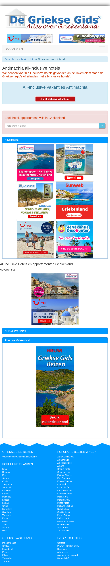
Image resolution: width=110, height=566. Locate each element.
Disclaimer (62, 549)
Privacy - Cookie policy (68, 546)
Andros (5, 527)
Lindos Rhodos (64, 493)
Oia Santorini (63, 512)
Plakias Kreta (63, 518)
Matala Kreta (63, 500)
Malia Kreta (62, 496)
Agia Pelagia (63, 460)
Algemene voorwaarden (68, 555)
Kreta (4, 469)
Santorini (6, 487)
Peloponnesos (9, 543)
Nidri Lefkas (63, 509)
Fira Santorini (63, 478)
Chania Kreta (63, 469)
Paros (5, 518)
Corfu (5, 481)
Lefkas (5, 503)
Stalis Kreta (62, 527)
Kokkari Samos (64, 481)
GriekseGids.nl (14, 49)
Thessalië (7, 558)
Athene (60, 466)
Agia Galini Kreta (65, 456)
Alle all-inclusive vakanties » (55, 99)
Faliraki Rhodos (64, 475)
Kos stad (61, 484)
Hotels (32, 59)
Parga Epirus (63, 515)
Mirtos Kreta (63, 503)
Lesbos (5, 500)
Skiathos (6, 512)
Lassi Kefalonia (64, 490)
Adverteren (62, 552)
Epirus (5, 552)
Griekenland (10, 59)
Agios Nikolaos (64, 463)
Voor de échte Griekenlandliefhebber (19, 456)
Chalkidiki (7, 546)
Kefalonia (6, 490)
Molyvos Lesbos (65, 506)
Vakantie (23, 59)
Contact (61, 543)
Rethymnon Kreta (65, 521)
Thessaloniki (63, 530)
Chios (5, 506)
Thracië (6, 561)
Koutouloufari (63, 487)
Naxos (5, 521)
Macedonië (7, 549)
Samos (5, 478)
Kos (4, 475)
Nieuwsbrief (63, 558)
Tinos (5, 524)
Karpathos (7, 509)
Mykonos (6, 496)
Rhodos (6, 472)
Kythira (5, 493)
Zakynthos (7, 484)
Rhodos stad (63, 524)
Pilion (5, 555)
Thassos (6, 515)
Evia (4, 530)
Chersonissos (64, 472)
